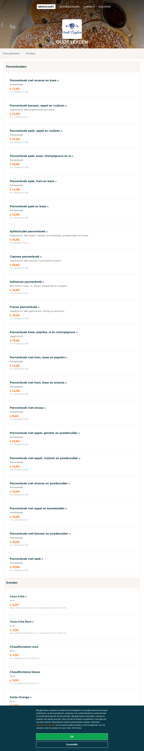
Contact (89, 6)
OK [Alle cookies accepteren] (72, 736)
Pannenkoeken (11, 53)
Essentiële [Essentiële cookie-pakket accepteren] (72, 744)
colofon (105, 6)
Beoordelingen (69, 6)
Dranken (30, 53)
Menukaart (46, 6)
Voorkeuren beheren (45, 725)
